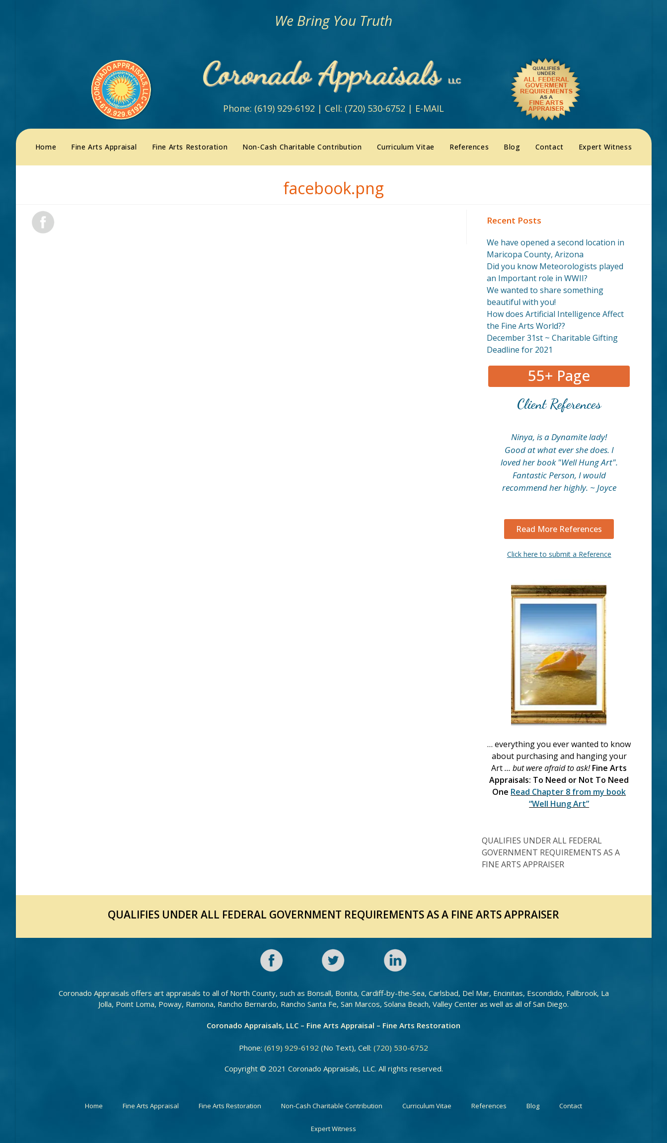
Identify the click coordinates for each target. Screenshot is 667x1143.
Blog (532, 1103)
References (489, 1103)
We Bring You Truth (333, 20)
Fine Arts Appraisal (151, 1103)
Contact (570, 1103)
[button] (559, 374)
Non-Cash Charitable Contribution (331, 1103)
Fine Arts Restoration (230, 1103)
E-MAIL (429, 107)
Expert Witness (333, 1126)
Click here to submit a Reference (559, 552)
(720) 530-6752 (375, 107)
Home (94, 1103)
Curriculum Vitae (426, 1103)
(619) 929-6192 (284, 107)
